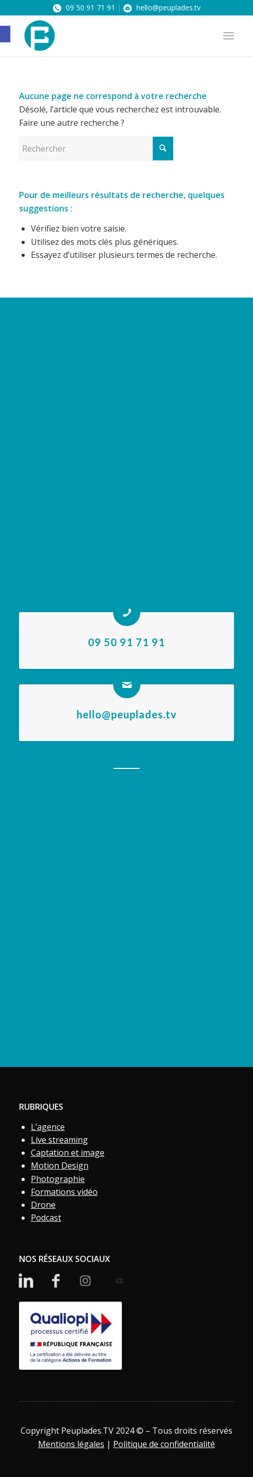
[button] (5, 34)
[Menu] (228, 35)
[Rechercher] (96, 148)
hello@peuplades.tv (162, 7)
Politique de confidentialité (164, 1444)
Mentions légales (71, 1444)
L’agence (48, 1127)
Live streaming (59, 1139)
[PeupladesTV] (105, 35)
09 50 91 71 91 (84, 7)
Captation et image (67, 1152)
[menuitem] (228, 35)
